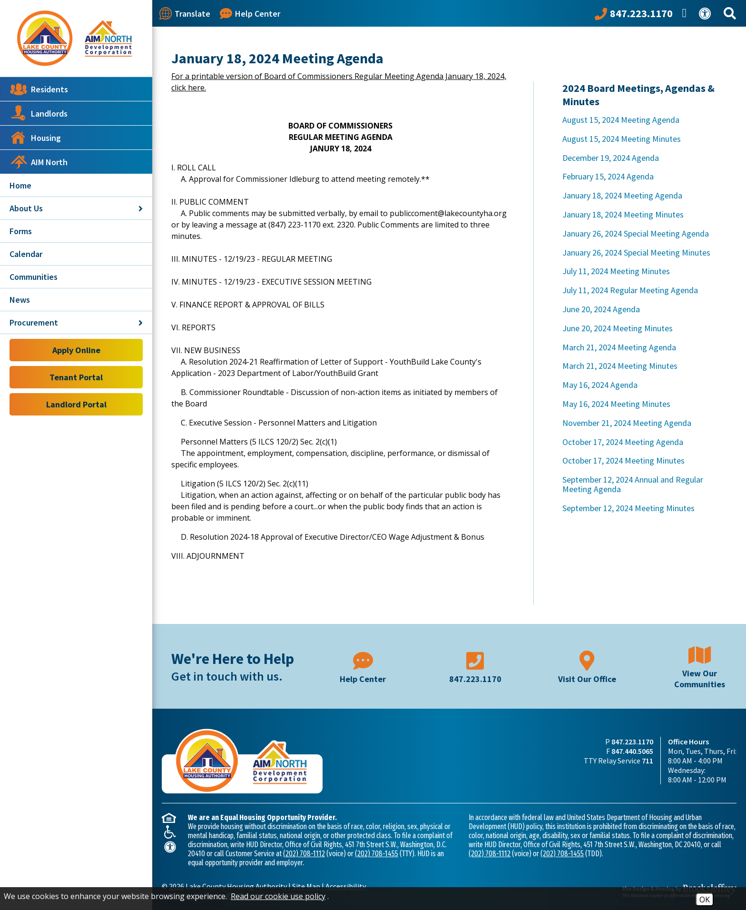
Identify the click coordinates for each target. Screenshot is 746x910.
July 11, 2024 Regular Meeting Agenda (630, 290)
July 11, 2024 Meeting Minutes (616, 271)
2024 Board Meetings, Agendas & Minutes (638, 94)
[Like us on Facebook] (686, 13)
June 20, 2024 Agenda (601, 309)
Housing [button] (35, 137)
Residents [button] (39, 89)
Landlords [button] (39, 113)
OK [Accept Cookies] (704, 899)
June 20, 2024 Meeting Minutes (617, 328)
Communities (34, 276)
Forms (21, 231)
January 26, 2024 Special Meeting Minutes (636, 252)
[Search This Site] (731, 13)
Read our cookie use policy (278, 896)
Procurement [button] (76, 322)
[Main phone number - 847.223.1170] (475, 666)
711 (647, 760)
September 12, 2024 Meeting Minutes (628, 508)
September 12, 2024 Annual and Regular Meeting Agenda (632, 484)
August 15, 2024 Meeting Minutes (621, 138)
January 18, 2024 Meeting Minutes (623, 214)
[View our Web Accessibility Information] (706, 13)
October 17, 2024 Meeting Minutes (623, 460)
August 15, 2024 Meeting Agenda (620, 119)
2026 (176, 886)
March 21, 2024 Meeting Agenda (619, 347)
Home (20, 185)
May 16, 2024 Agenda (600, 384)
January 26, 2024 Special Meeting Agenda (635, 233)
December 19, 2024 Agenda (610, 157)
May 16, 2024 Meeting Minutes (616, 403)
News (20, 299)
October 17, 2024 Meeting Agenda (622, 441)
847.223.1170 (632, 741)
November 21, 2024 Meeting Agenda (626, 422)
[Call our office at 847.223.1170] (633, 13)
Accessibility (345, 886)
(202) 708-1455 (376, 853)
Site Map (306, 886)
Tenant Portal (76, 377)
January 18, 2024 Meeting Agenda (622, 195)
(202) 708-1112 (304, 853)
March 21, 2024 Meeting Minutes (619, 365)
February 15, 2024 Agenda (608, 176)
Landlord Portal (76, 404)
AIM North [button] (39, 161)
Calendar (26, 253)
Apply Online (76, 350)
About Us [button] (76, 208)
